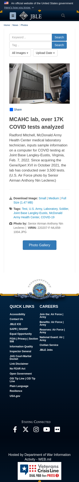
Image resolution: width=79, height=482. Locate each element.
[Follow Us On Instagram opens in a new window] (36, 430)
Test (24, 208)
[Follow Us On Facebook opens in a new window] (15, 430)
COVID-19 (48, 217)
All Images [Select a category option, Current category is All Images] (20, 53)
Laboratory (51, 208)
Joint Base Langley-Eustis (30, 213)
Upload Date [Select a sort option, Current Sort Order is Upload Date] (45, 53)
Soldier (63, 208)
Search (59, 37)
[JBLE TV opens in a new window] (46, 430)
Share (16, 109)
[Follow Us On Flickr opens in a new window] (57, 430)
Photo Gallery (39, 245)
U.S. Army (35, 208)
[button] (19, 7)
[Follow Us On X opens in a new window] (25, 430)
